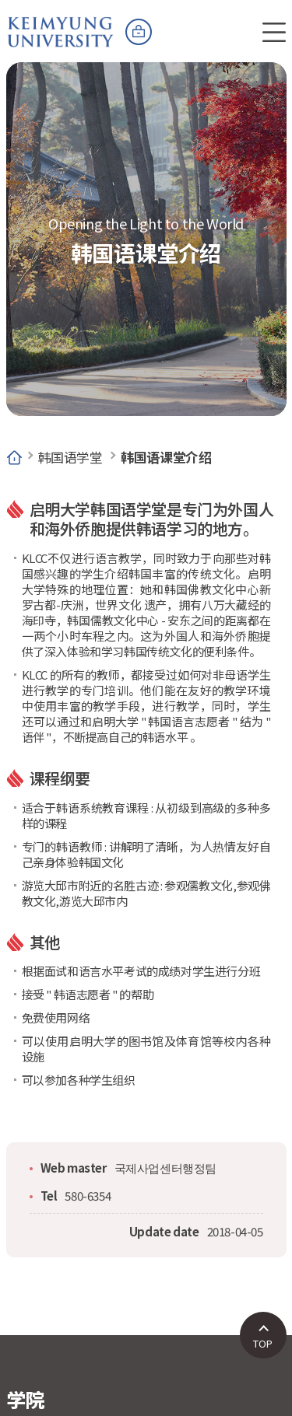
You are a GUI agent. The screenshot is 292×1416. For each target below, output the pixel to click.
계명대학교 (60, 23)
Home (14, 457)
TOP (263, 1343)
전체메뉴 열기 (274, 31)
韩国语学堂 (70, 457)
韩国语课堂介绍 (166, 457)
